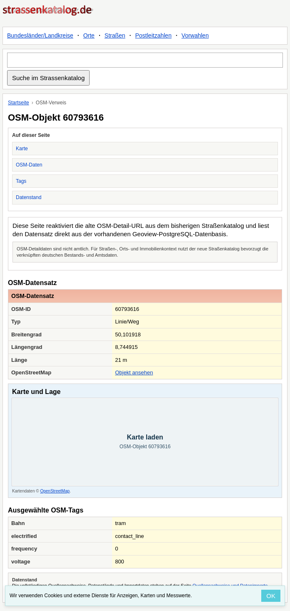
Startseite (18, 103)
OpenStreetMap (55, 491)
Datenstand (28, 197)
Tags (21, 181)
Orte (89, 35)
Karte (22, 148)
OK (270, 595)
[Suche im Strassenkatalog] (145, 60)
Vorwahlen (195, 35)
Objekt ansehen (134, 372)
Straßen (115, 35)
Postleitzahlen (153, 35)
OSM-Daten (29, 165)
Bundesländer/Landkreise (40, 35)
